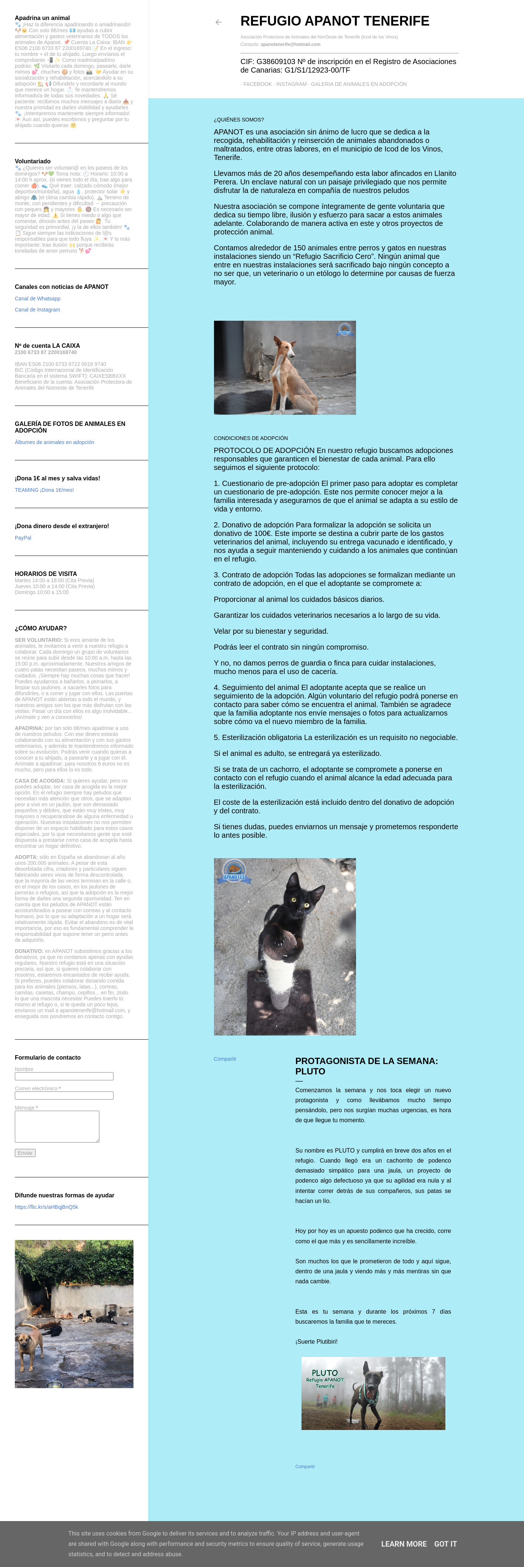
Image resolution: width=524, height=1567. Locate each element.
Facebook (255, 84)
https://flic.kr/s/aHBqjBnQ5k (46, 1207)
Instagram (288, 84)
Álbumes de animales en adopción (54, 442)
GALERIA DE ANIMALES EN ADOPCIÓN (356, 84)
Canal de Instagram (37, 310)
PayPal (23, 538)
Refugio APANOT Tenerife (335, 21)
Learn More (404, 1544)
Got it (445, 1544)
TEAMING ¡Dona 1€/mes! (44, 490)
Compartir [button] (225, 1059)
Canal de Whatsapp (37, 298)
